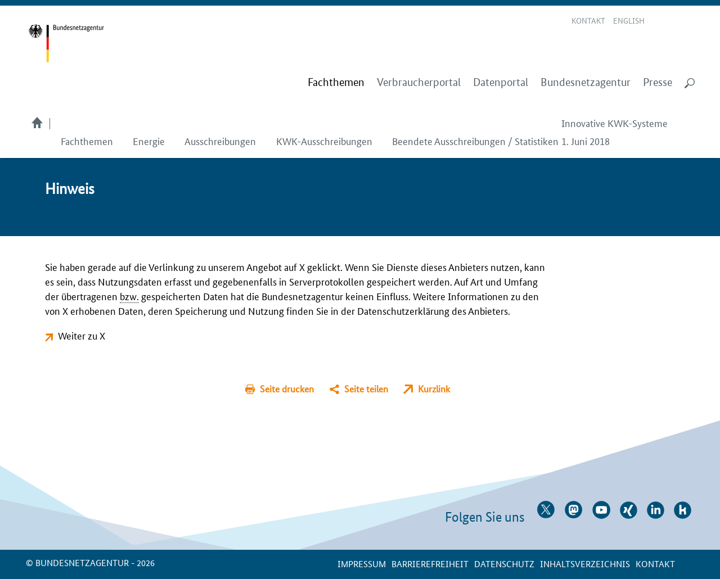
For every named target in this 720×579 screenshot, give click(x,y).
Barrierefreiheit (430, 563)
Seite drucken (287, 388)
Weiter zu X (81, 335)
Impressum (362, 563)
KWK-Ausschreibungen (324, 140)
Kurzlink (434, 388)
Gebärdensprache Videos (674, 21)
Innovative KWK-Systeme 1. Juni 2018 (614, 131)
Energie (149, 140)
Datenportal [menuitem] (500, 82)
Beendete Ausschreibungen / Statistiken (475, 140)
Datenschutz (504, 563)
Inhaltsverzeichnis (585, 563)
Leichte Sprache (661, 21)
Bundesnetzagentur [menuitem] (586, 82)
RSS (690, 21)
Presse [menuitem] (657, 82)
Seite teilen (366, 388)
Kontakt (588, 20)
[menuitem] (336, 82)
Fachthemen (87, 140)
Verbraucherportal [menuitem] (419, 82)
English (629, 20)
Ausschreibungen (220, 140)
